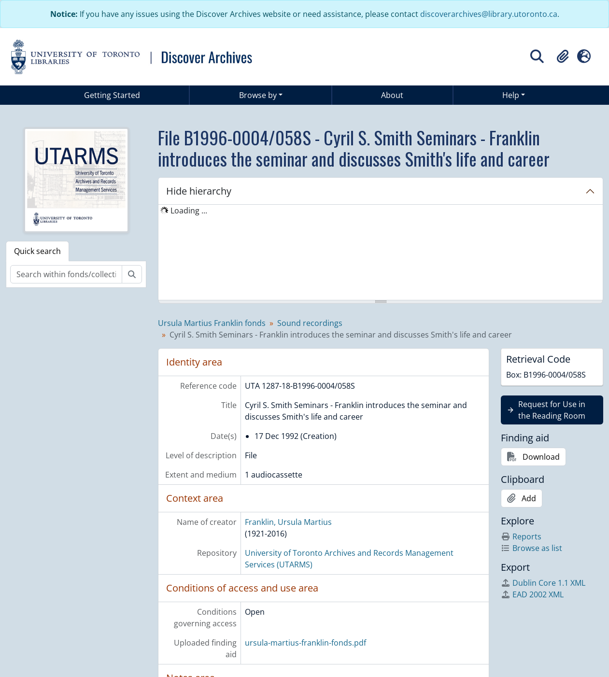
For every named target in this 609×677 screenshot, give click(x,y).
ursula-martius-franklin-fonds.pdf (305, 642)
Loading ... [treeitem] (188, 210)
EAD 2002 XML (532, 594)
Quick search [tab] (37, 251)
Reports (521, 536)
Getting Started (112, 95)
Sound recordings (309, 323)
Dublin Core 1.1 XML (543, 583)
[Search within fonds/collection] (66, 274)
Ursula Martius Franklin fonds (212, 323)
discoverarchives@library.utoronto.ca (488, 14)
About (392, 95)
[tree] (380, 253)
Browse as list (531, 548)
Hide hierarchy (198, 190)
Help (510, 95)
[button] (562, 56)
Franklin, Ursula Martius (288, 522)
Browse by (258, 95)
